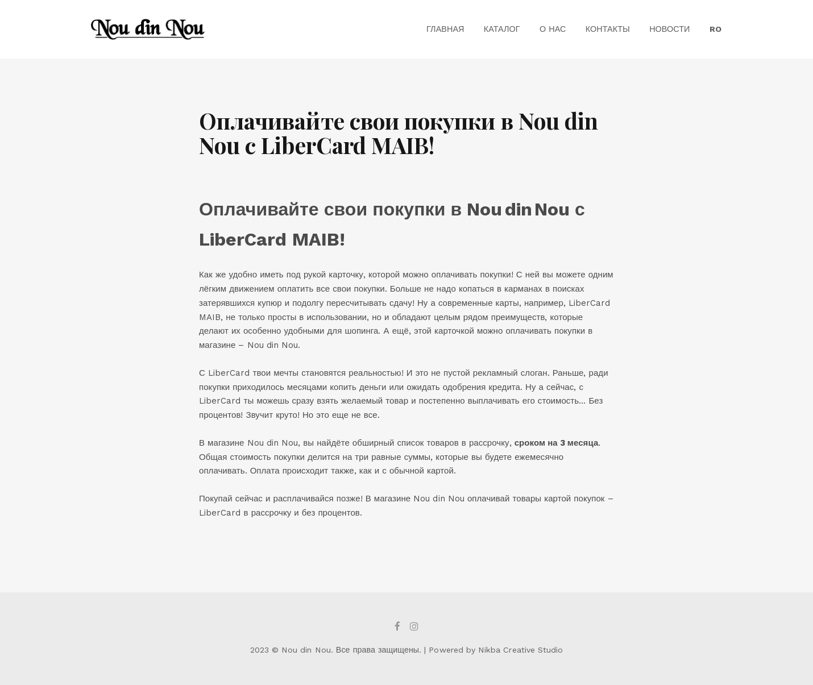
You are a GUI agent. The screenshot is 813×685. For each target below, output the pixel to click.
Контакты (608, 29)
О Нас (553, 29)
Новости (669, 29)
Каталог (502, 29)
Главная (445, 29)
